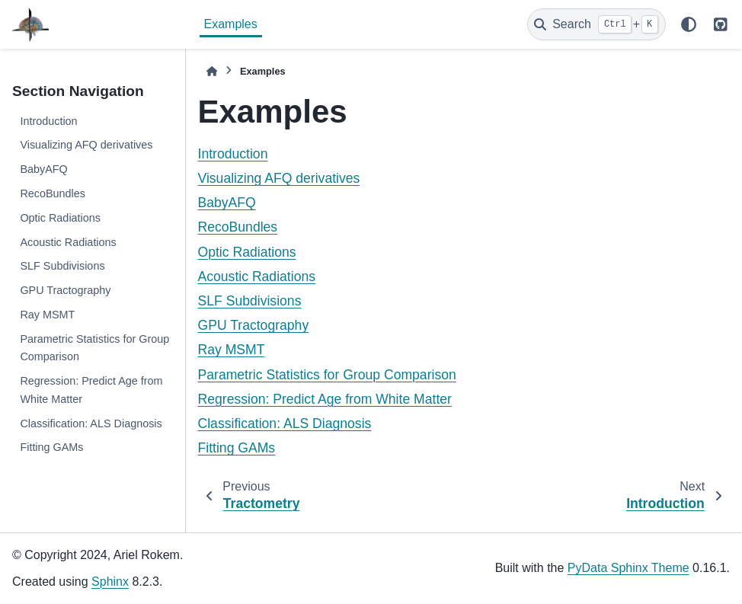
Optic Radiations (60, 218)
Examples (230, 24)
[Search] (596, 24)
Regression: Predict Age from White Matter (91, 390)
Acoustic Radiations (68, 242)
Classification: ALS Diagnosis (91, 423)
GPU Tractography (65, 290)
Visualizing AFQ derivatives (86, 145)
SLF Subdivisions (62, 266)
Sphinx (110, 581)
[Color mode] (689, 24)
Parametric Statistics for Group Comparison (94, 348)
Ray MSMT (47, 314)
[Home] (211, 71)
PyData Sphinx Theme (628, 567)
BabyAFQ (43, 169)
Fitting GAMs (51, 447)
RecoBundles (52, 193)
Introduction (48, 121)
